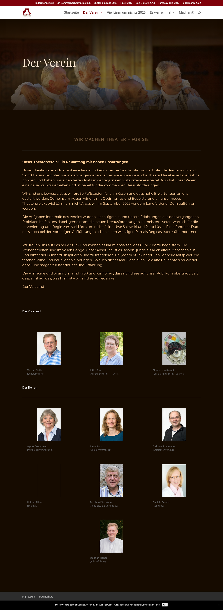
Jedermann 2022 (191, 3)
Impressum (28, 596)
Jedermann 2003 (44, 3)
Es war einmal (160, 13)
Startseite (71, 13)
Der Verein (91, 13)
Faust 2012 (126, 3)
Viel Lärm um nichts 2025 (126, 13)
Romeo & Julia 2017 (168, 3)
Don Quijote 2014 (145, 3)
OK (164, 605)
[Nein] (219, 605)
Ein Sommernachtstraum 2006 (73, 3)
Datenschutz (46, 596)
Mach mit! (186, 13)
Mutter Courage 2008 (105, 3)
